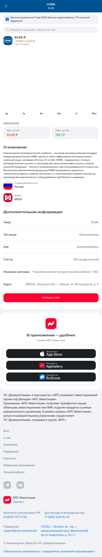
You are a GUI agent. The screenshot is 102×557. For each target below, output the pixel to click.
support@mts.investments (20, 531)
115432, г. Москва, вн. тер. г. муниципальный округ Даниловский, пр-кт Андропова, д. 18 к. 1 (64, 531)
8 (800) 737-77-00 (15, 517)
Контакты (9, 458)
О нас (7, 438)
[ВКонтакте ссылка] (20, 485)
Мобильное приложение (19, 465)
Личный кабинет (14, 472)
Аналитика (10, 445)
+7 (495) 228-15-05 (57, 517)
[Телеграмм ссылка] (7, 485)
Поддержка (11, 452)
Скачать (18, 502)
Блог (6, 431)
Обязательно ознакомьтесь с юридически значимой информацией (50, 551)
